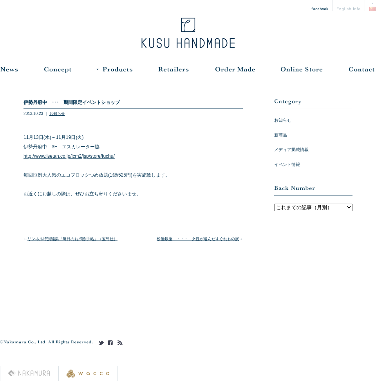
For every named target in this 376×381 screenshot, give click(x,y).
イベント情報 (287, 164)
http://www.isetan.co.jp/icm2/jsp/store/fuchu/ (69, 156)
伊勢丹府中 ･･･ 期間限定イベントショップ (72, 102)
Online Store (301, 71)
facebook (319, 5)
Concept (57, 71)
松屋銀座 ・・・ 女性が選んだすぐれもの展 (198, 239)
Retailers (173, 71)
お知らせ (57, 113)
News (9, 71)
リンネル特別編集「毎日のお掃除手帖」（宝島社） (72, 239)
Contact (362, 71)
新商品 (280, 135)
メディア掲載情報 (291, 149)
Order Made (235, 71)
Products (114, 71)
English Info (349, 5)
